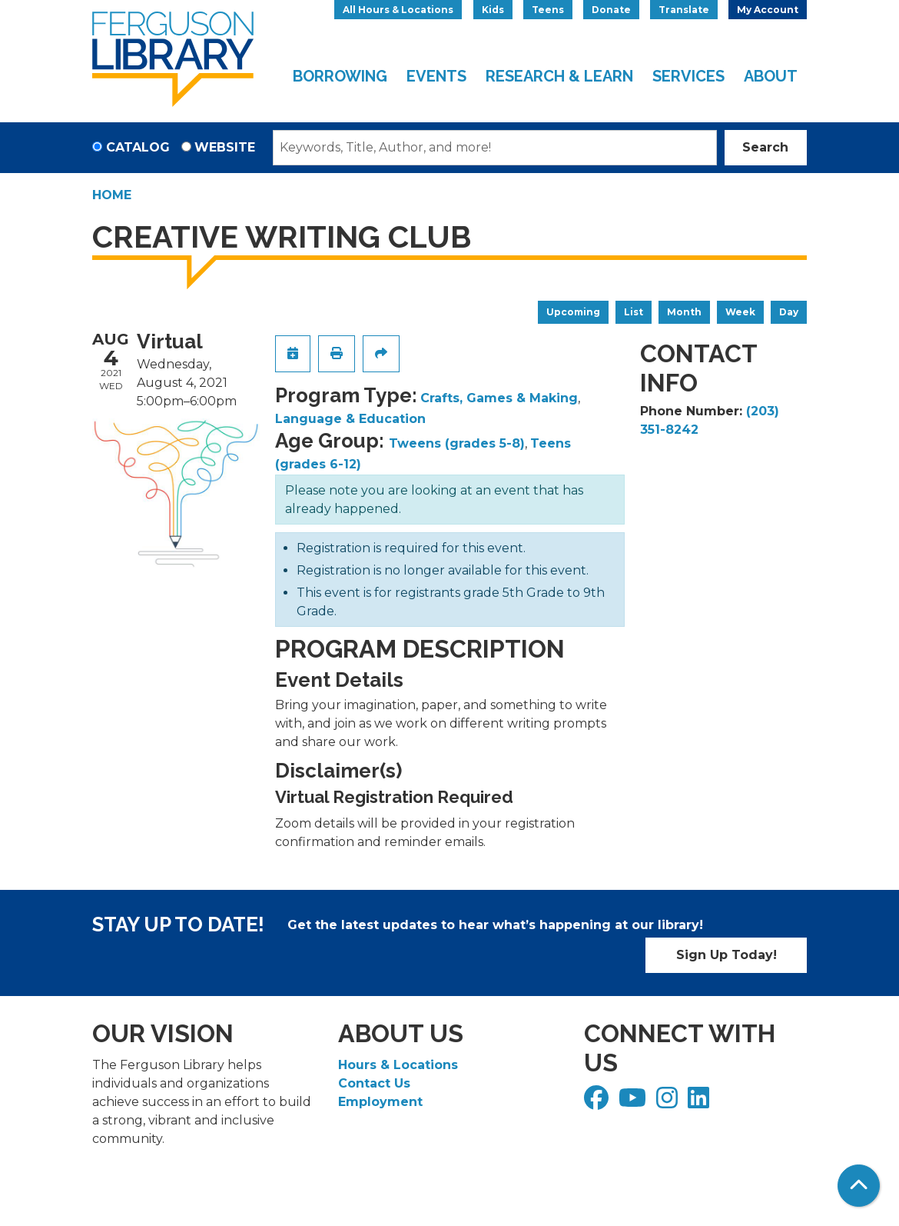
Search (765, 147)
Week (740, 312)
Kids (493, 9)
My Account (767, 9)
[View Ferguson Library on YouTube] (634, 1102)
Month (684, 312)
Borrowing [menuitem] (340, 76)
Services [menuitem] (688, 76)
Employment (380, 1101)
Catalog (138, 147)
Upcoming (573, 312)
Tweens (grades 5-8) (457, 443)
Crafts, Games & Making (499, 398)
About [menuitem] (771, 76)
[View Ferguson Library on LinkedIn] (700, 1102)
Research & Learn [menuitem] (559, 76)
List (633, 312)
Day (788, 312)
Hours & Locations (398, 1065)
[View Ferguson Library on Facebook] (598, 1102)
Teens (548, 9)
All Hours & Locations (398, 9)
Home (111, 195)
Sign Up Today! (726, 955)
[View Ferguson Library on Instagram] (669, 1102)
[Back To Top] (859, 1185)
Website (224, 147)
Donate (611, 9)
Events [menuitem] (436, 76)
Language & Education (350, 418)
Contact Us (374, 1083)
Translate (683, 9)
